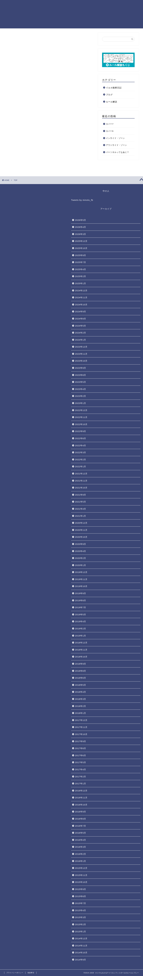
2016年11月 (81, 797)
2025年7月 (80, 262)
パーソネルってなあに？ (117, 152)
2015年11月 (81, 875)
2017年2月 (80, 776)
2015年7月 (80, 903)
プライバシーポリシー (14, 972)
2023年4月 (80, 389)
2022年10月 (81, 424)
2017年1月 (80, 783)
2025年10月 (81, 248)
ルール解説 (111, 102)
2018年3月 (80, 699)
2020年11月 (81, 530)
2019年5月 (80, 614)
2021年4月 (80, 509)
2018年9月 (80, 664)
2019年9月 (80, 593)
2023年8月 (80, 375)
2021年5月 (80, 502)
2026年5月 (80, 220)
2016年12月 (81, 790)
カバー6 (110, 131)
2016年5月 (80, 833)
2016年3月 (80, 847)
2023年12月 (81, 347)
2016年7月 (80, 826)
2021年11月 (81, 481)
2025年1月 (80, 283)
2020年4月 (80, 551)
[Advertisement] (49, 75)
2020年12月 (81, 523)
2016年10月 (81, 804)
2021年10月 (81, 487)
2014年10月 (81, 952)
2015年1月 (80, 931)
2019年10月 (81, 586)
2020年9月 (80, 544)
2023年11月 (81, 354)
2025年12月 (81, 241)
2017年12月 (81, 720)
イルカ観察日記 (114, 87)
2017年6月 (80, 755)
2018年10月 (81, 656)
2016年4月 (80, 840)
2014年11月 (81, 945)
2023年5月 (80, 382)
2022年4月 (80, 445)
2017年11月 (81, 727)
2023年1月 (80, 403)
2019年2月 (80, 628)
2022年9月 (80, 431)
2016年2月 (80, 854)
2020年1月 (80, 565)
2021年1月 (80, 516)
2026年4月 (80, 227)
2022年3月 (80, 452)
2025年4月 (80, 269)
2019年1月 (80, 635)
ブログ (109, 94)
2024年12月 (81, 290)
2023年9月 (80, 368)
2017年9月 (80, 741)
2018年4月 (80, 692)
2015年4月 (80, 910)
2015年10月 (81, 882)
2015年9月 (80, 889)
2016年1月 (80, 861)
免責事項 (31, 972)
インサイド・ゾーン (115, 138)
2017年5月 (80, 762)
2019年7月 (80, 607)
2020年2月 (80, 558)
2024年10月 (81, 304)
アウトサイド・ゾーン (116, 145)
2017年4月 (80, 769)
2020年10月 (81, 537)
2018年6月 (80, 678)
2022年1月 (80, 466)
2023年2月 (80, 396)
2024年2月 (80, 333)
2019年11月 (81, 579)
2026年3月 (80, 234)
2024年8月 (80, 318)
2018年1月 (80, 713)
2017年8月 (80, 748)
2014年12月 (81, 938)
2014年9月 (80, 959)
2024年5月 (80, 326)
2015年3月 (80, 917)
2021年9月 (80, 495)
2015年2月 (80, 924)
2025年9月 (80, 255)
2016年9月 (80, 811)
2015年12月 (81, 868)
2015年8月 (80, 896)
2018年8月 (80, 671)
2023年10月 (81, 361)
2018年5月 (80, 685)
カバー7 (110, 124)
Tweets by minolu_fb (82, 200)
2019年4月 (80, 621)
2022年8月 (80, 438)
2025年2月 (80, 276)
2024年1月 (80, 340)
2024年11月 (81, 297)
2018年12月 (81, 642)
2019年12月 (81, 572)
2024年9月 (80, 311)
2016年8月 (80, 819)
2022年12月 (81, 410)
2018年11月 (81, 650)
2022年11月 (81, 417)
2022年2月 (80, 459)
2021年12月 (81, 473)
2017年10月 (81, 734)
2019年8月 (80, 600)
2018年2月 (80, 706)
